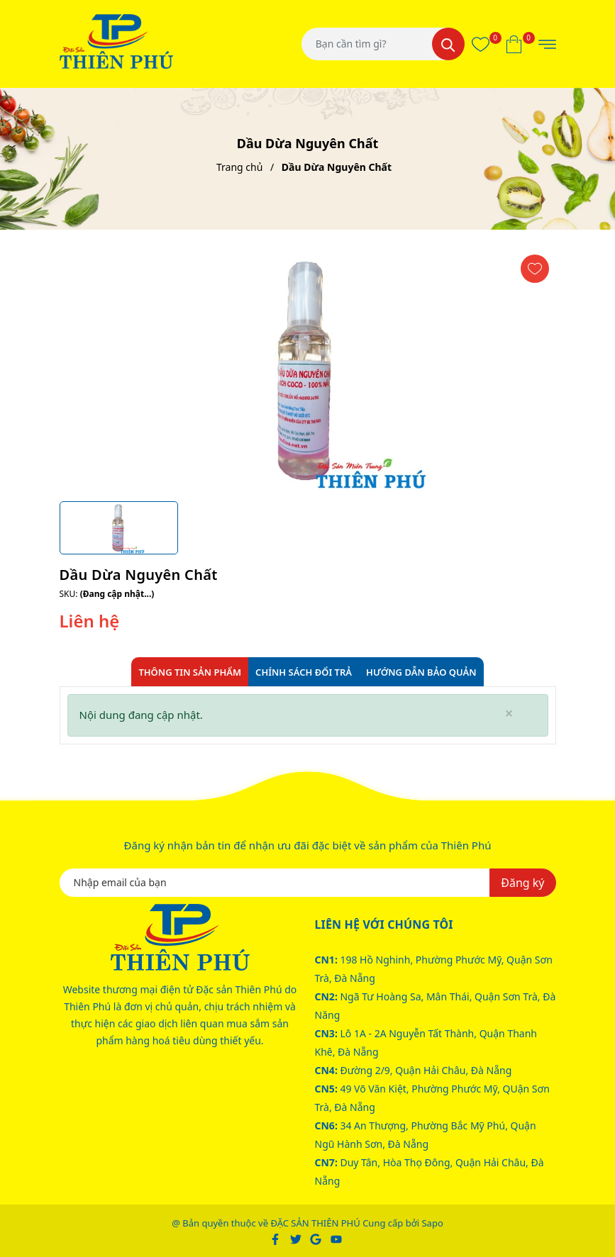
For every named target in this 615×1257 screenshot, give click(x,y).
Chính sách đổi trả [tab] (303, 672)
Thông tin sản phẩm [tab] (189, 672)
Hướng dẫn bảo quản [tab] (421, 672)
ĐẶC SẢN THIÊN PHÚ (315, 1223)
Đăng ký (522, 882)
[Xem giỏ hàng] (514, 44)
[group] (308, 371)
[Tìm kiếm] (448, 44)
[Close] (508, 713)
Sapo (432, 1223)
